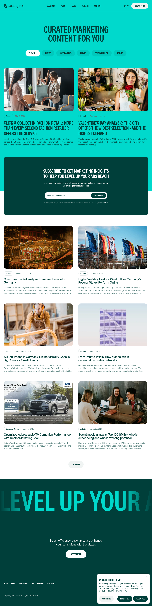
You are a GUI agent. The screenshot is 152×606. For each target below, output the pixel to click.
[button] (126, 5)
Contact (97, 6)
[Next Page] (76, 464)
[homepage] (14, 6)
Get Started (76, 554)
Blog (74, 6)
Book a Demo (140, 5)
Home (6, 583)
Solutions (51, 6)
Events (48, 53)
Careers (85, 6)
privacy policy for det (100, 202)
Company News (65, 53)
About (63, 6)
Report (83, 53)
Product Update (101, 53)
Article (120, 53)
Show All (32, 53)
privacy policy (120, 591)
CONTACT (50, 583)
